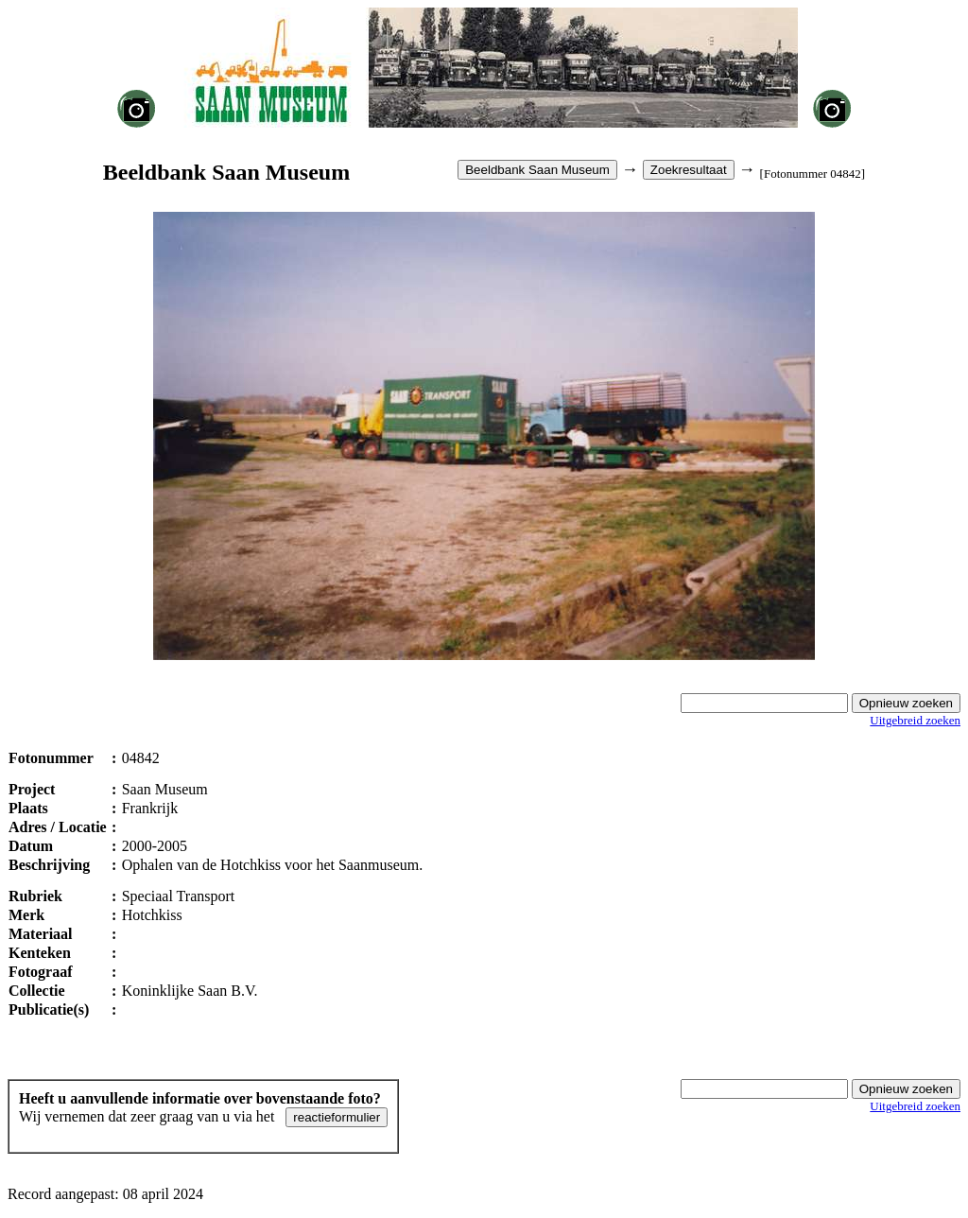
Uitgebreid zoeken (915, 720)
